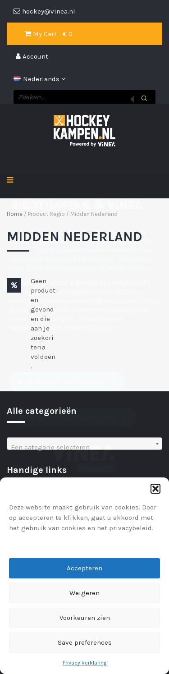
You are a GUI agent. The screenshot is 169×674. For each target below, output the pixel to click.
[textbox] (84, 447)
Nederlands (37, 79)
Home (15, 214)
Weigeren (84, 593)
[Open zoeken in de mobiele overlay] (84, 97)
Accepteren (84, 568)
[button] (155, 488)
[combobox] (84, 443)
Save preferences (85, 642)
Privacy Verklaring (84, 663)
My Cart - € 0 (49, 34)
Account (32, 56)
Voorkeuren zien (84, 618)
